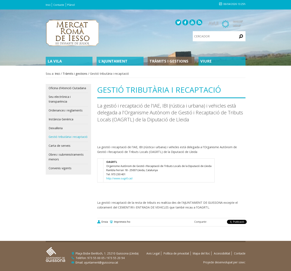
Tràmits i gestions (169, 61)
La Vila (55, 61)
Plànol (71, 5)
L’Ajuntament (112, 61)
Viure (206, 61)
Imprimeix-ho (122, 222)
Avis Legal (153, 253)
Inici (48, 5)
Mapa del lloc (201, 253)
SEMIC (241, 262)
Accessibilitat (222, 253)
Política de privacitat (176, 253)
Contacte (58, 5)
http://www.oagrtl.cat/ (119, 178)
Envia (105, 222)
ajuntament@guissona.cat (101, 262)
